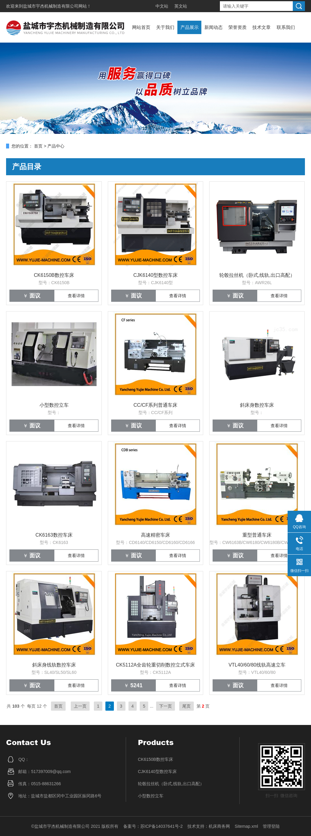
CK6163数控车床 (54, 535)
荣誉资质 (237, 27)
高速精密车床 (155, 535)
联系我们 (286, 27)
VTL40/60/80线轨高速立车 (256, 664)
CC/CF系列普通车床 (156, 405)
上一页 (80, 706)
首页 (38, 146)
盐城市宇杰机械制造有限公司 (50, 6)
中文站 (162, 6)
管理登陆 (271, 826)
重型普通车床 (257, 535)
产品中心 (55, 146)
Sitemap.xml (246, 826)
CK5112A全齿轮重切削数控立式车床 (155, 664)
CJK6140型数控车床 (155, 275)
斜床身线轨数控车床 (54, 664)
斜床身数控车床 (257, 405)
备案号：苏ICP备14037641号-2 (153, 826)
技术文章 (261, 27)
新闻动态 (213, 27)
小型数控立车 (54, 405)
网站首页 (141, 27)
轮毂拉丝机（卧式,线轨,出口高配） (257, 275)
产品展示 (189, 27)
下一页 (165, 706)
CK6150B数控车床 (54, 275)
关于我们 (165, 27)
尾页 (186, 706)
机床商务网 (219, 826)
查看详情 (76, 295)
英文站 (180, 6)
